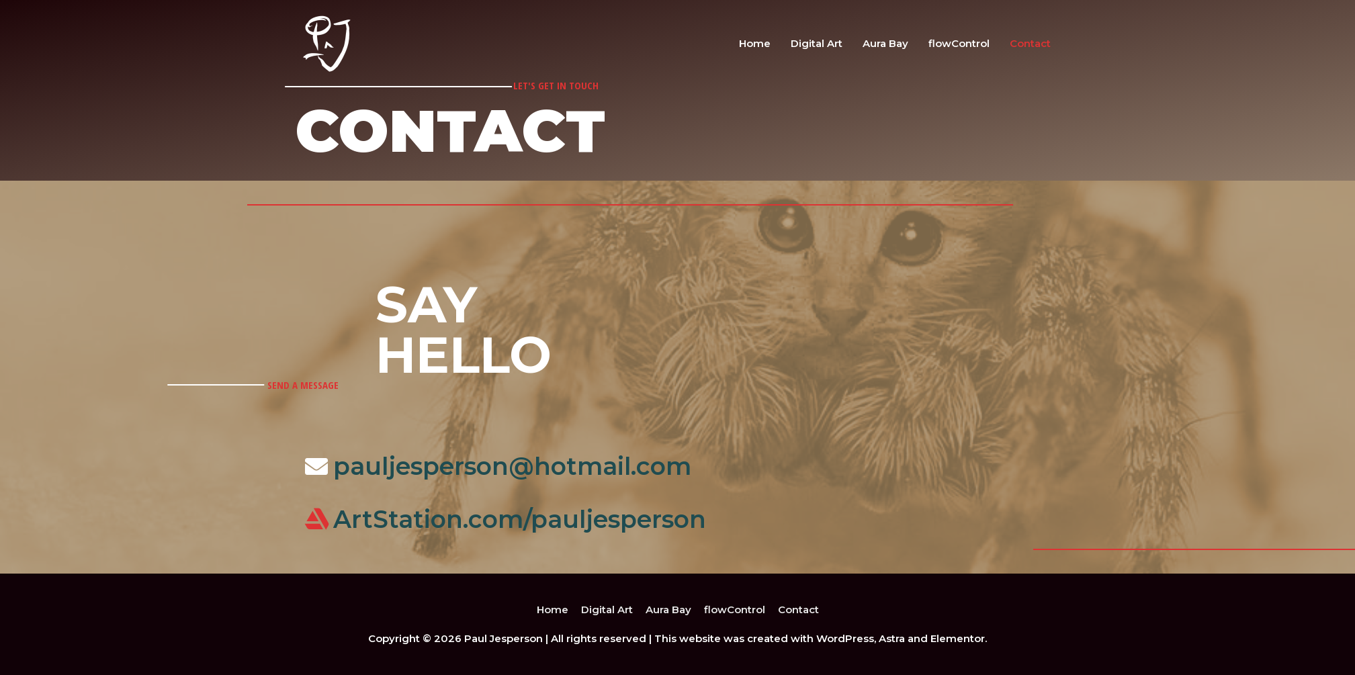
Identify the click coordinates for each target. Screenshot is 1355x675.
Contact (1030, 43)
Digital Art (816, 43)
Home (755, 43)
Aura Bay (885, 43)
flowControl (959, 43)
